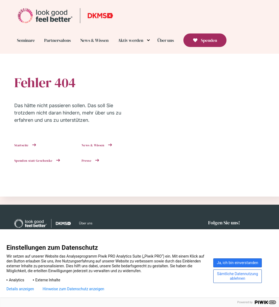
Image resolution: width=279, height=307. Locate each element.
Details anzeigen (20, 289)
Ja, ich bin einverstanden (237, 263)
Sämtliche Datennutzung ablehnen (237, 276)
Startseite (21, 145)
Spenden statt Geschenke (33, 160)
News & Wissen (93, 145)
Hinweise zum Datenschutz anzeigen (73, 289)
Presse (87, 160)
